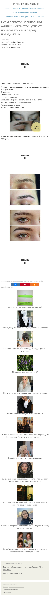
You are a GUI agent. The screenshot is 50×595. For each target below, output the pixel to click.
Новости (16, 8)
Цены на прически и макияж (14, 281)
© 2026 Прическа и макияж (9, 584)
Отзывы (40, 17)
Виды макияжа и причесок (33, 8)
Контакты (5, 586)
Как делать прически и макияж (24, 12)
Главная (8, 8)
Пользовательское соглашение (16, 586)
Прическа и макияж (25, 4)
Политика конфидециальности (10, 589)
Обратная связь (7, 592)
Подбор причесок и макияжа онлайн (33, 281)
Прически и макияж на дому (17, 17)
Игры (33, 17)
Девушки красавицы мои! (13, 573)
